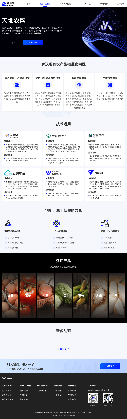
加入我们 (72, 399)
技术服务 (24, 390)
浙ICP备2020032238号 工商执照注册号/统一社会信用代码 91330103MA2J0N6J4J (64, 412)
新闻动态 (104, 3)
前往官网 (33, 42)
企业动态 (58, 390)
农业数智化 (7, 390)
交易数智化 (7, 395)
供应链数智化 (8, 399)
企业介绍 (72, 390)
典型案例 (24, 399)
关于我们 (121, 3)
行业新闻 (58, 395)
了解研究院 (42, 390)
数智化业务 (45, 4)
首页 (28, 3)
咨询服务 (24, 395)
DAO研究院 (85, 3)
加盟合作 (72, 395)
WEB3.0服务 (65, 3)
